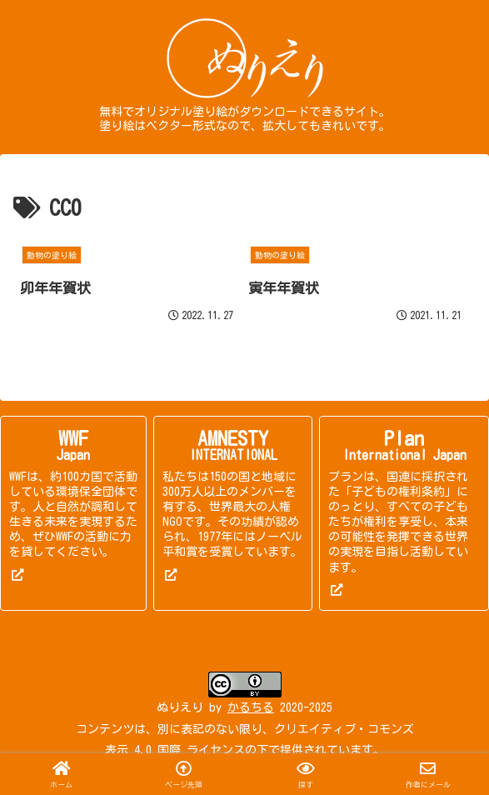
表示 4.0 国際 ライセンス (175, 750)
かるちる (250, 707)
